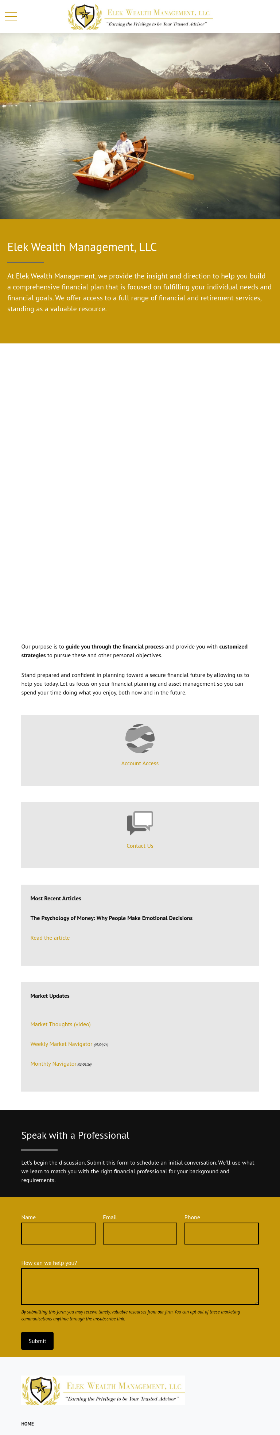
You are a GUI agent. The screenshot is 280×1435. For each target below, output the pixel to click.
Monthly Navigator (53, 1063)
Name (28, 1217)
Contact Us (140, 845)
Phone (192, 1217)
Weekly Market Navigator (61, 1043)
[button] (27, 1424)
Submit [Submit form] (37, 1340)
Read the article (50, 937)
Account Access (140, 763)
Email (110, 1217)
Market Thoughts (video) (60, 1024)
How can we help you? (49, 1262)
